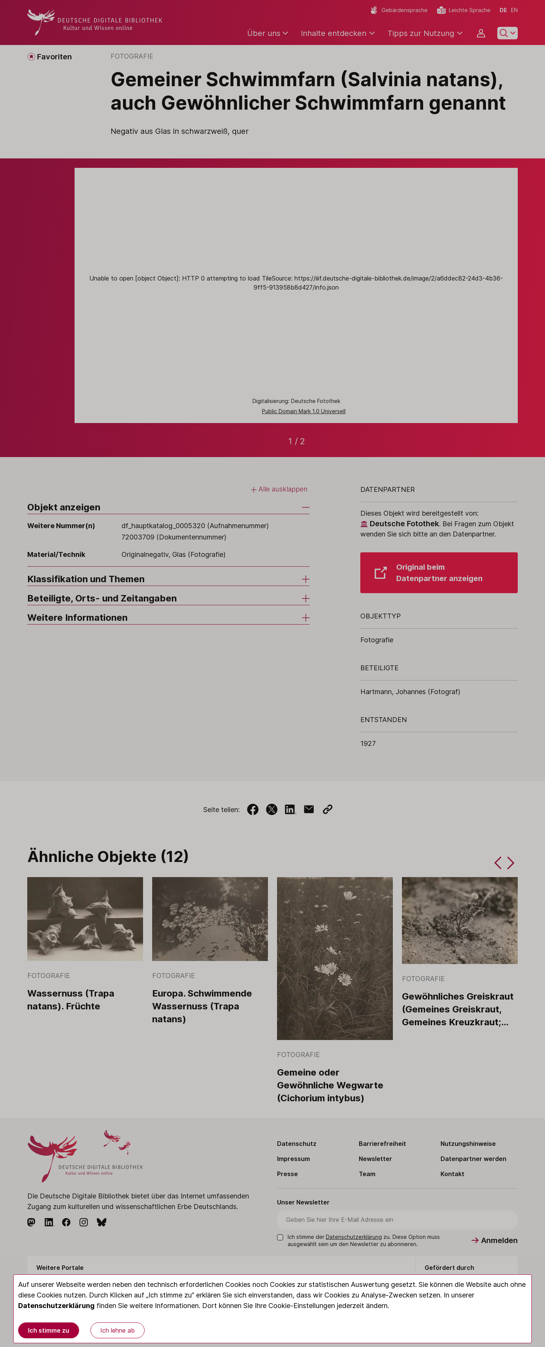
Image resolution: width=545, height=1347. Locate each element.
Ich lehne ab (117, 1330)
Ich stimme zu (48, 1330)
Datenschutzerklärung (56, 1306)
